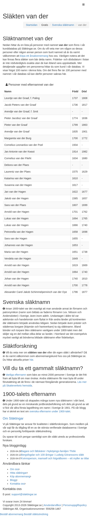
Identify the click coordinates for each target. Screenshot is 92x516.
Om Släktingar (13, 418)
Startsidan (31, 24)
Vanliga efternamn (16, 374)
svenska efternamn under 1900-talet (49, 411)
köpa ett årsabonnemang (34, 55)
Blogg (13, 480)
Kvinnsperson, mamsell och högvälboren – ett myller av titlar (55, 458)
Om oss (14, 469)
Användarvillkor (52, 505)
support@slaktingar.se (24, 494)
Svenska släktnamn (63, 24)
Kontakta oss (17, 483)
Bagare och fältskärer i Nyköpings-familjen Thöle (48, 451)
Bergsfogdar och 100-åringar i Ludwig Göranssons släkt (52, 454)
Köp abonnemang (20, 476)
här (31, 359)
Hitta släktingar (18, 472)
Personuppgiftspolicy (75, 505)
